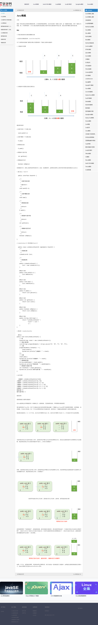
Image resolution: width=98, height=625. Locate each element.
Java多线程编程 (89, 23)
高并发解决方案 (89, 111)
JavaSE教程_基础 (89, 13)
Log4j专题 (87, 143)
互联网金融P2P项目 (90, 140)
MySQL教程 (88, 36)
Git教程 (87, 156)
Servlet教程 (88, 56)
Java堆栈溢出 (4, 23)
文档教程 (35, 613)
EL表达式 (87, 62)
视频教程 (35, 610)
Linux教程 (87, 130)
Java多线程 (58, 4)
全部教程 (89, 10)
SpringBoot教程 (79, 4)
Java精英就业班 (14, 613)
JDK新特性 (88, 20)
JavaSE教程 (36, 4)
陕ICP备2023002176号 (49, 615)
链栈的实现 (3, 39)
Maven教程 (88, 160)
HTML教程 (88, 49)
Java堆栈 (3, 13)
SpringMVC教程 (89, 85)
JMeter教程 (88, 153)
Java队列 (87, 127)
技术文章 (24, 610)
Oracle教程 (88, 30)
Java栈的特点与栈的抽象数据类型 (7, 19)
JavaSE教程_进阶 (89, 17)
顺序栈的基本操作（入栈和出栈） (7, 26)
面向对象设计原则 (90, 147)
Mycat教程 (88, 33)
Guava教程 (88, 88)
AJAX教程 (88, 75)
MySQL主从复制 (89, 26)
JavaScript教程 (88, 46)
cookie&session (89, 78)
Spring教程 (88, 82)
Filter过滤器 (88, 69)
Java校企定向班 (14, 610)
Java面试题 (88, 169)
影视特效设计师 (14, 621)
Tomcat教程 (88, 166)
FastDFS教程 (88, 98)
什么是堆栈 (3, 16)
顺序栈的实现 (4, 36)
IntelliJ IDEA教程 (47, 4)
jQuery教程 (88, 52)
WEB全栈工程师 (15, 617)
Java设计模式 (68, 4)
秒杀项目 (87, 108)
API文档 (34, 615)
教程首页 (26, 4)
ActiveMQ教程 (89, 91)
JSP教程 (87, 59)
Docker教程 (90, 4)
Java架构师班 (14, 615)
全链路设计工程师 (15, 619)
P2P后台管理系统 (89, 137)
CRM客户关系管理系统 (91, 134)
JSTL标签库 (88, 65)
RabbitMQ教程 (89, 104)
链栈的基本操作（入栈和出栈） (7, 29)
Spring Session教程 (90, 95)
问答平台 (24, 613)
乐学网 (10, 4)
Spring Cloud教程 (89, 117)
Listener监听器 (89, 72)
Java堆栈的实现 (4, 32)
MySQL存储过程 (89, 43)
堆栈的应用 (3, 42)
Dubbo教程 (88, 101)
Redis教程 (87, 39)
